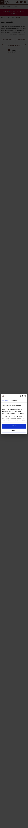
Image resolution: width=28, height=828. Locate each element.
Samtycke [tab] (5, 400)
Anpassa (14, 430)
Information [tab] (14, 400)
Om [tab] (23, 400)
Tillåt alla (14, 425)
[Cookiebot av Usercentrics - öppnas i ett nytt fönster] (20, 396)
